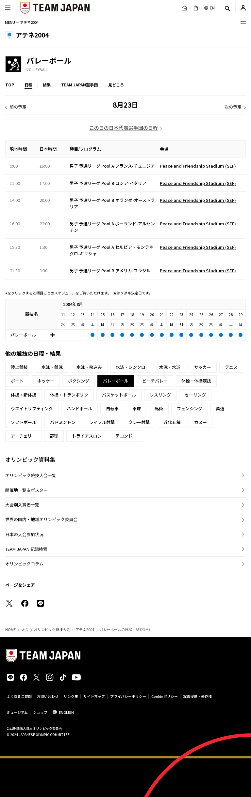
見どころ (116, 84)
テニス (231, 367)
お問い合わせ (48, 696)
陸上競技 (19, 367)
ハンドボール (79, 408)
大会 (24, 629)
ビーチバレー (155, 381)
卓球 (136, 408)
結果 (47, 84)
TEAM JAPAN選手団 (79, 84)
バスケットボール (119, 395)
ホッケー (45, 381)
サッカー (202, 367)
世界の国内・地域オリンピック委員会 (41, 519)
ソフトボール (23, 422)
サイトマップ (94, 696)
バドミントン (62, 422)
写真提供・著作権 (197, 696)
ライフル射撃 (102, 422)
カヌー (200, 422)
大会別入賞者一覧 (22, 505)
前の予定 (17, 107)
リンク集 (71, 696)
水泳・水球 (169, 367)
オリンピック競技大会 (52, 629)
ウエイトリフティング (32, 408)
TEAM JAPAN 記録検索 (26, 549)
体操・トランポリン (69, 395)
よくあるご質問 (19, 696)
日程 (28, 84)
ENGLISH (66, 712)
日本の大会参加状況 (24, 534)
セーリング (195, 395)
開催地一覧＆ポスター (26, 490)
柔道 (220, 408)
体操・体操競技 (196, 381)
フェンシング (189, 408)
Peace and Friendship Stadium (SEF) (198, 166)
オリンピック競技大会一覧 (30, 475)
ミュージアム (17, 712)
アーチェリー (23, 436)
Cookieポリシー (164, 696)
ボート (17, 381)
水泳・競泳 (52, 367)
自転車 (112, 408)
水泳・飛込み (89, 367)
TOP (9, 84)
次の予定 (233, 107)
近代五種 (171, 422)
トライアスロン (87, 436)
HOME (10, 629)
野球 (54, 436)
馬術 (159, 408)
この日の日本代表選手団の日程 (123, 127)
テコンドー (126, 436)
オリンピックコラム (24, 564)
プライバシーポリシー (128, 696)
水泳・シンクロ (130, 367)
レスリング (160, 395)
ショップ (40, 712)
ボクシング (78, 381)
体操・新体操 (23, 395)
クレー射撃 (139, 422)
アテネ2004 (84, 629)
